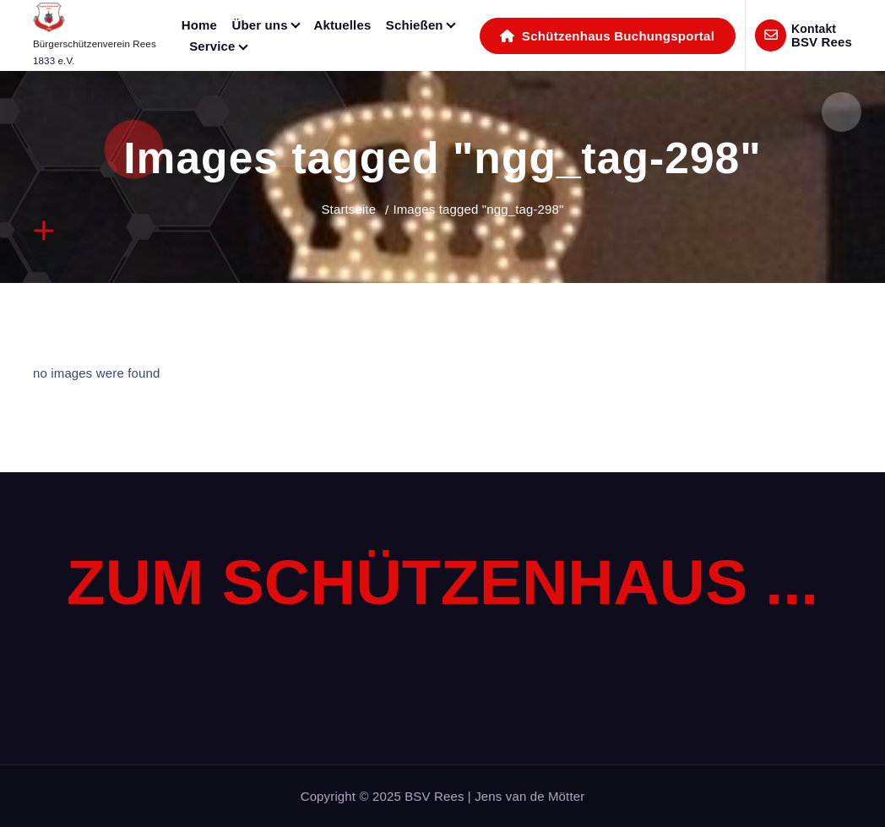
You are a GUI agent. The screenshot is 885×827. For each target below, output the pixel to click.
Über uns (260, 25)
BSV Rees (821, 42)
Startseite (348, 209)
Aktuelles (342, 25)
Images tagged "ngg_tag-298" (478, 209)
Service (212, 46)
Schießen (414, 25)
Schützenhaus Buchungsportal (607, 36)
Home (199, 25)
